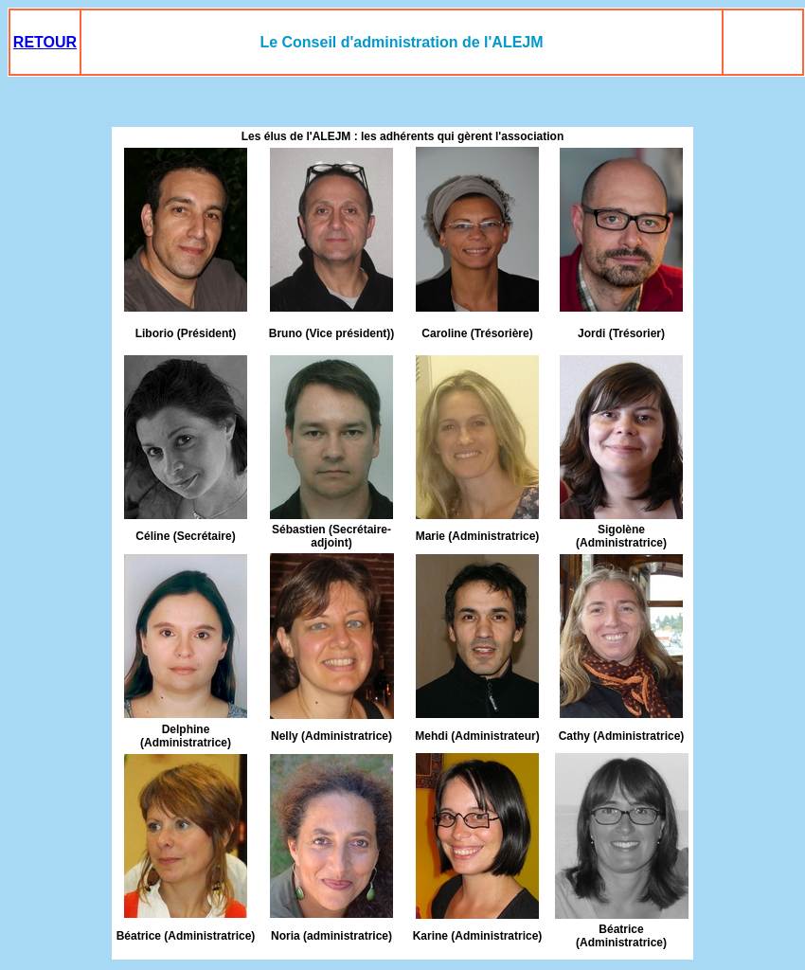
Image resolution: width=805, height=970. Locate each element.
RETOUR (45, 42)
